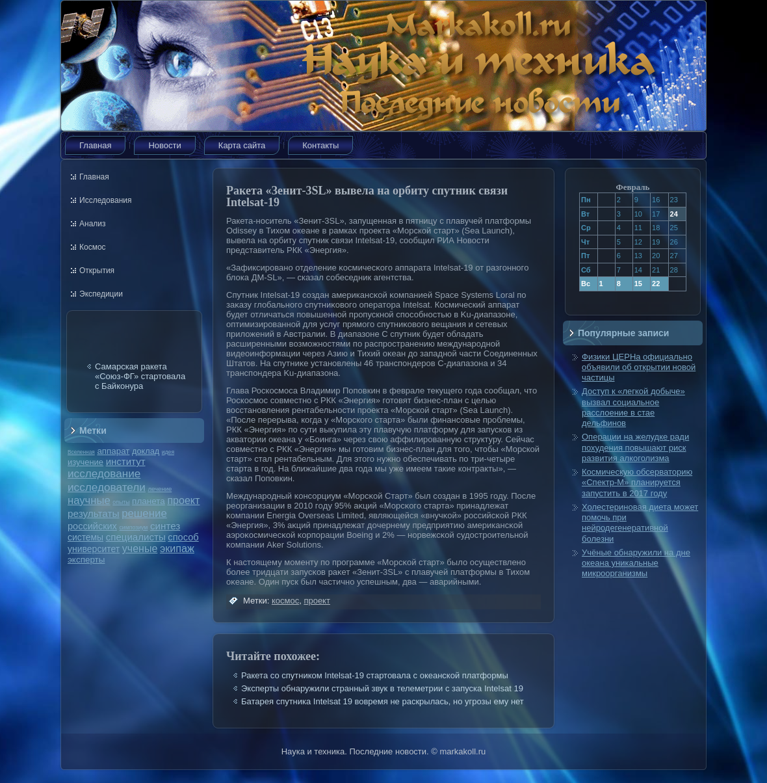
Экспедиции (101, 294)
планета (148, 501)
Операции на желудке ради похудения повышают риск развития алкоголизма (635, 447)
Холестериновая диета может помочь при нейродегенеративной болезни (640, 523)
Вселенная (81, 452)
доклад (145, 451)
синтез (165, 525)
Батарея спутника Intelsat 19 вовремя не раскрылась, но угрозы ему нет (382, 701)
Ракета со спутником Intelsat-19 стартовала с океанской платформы (374, 675)
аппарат (113, 451)
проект (183, 500)
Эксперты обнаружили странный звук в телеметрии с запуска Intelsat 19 (382, 688)
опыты (120, 502)
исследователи (107, 487)
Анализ (92, 223)
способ (183, 537)
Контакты (320, 145)
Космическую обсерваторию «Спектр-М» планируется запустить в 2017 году (637, 482)
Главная (95, 145)
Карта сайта (241, 145)
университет (94, 549)
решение (144, 513)
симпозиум (133, 527)
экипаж (177, 548)
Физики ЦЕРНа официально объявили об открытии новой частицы (639, 367)
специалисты (136, 536)
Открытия (96, 270)
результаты (94, 513)
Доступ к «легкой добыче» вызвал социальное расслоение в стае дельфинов (633, 407)
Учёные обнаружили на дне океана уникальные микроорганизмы (636, 563)
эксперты (86, 559)
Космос (92, 247)
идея (168, 452)
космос (285, 600)
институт (126, 461)
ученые (139, 548)
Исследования (105, 200)
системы (85, 537)
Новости (164, 145)
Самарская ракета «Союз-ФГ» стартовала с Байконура (140, 376)
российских (92, 526)
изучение (85, 462)
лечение (160, 488)
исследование (104, 473)
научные (89, 500)
